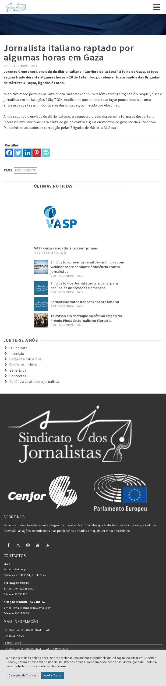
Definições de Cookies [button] (22, 675)
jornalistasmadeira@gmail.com (32, 607)
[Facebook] (9, 153)
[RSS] (47, 544)
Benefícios (17, 370)
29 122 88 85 (22, 613)
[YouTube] (37, 544)
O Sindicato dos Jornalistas (27, 630)
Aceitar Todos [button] (52, 675)
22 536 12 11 (22, 594)
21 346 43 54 (23, 575)
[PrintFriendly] (46, 153)
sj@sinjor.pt (19, 569)
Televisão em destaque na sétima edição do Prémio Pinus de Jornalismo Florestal (86, 318)
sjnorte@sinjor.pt (23, 588)
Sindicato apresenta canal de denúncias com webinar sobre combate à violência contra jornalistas (87, 267)
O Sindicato (18, 347)
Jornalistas (14, 636)
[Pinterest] (36, 153)
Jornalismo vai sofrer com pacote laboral (84, 301)
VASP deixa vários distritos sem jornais (66, 248)
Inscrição (16, 353)
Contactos (17, 375)
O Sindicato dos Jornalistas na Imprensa (37, 648)
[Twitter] (18, 153)
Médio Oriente (25, 170)
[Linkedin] (27, 153)
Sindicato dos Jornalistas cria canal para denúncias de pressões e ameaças (84, 285)
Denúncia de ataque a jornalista (34, 381)
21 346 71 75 (39, 575)
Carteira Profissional (26, 359)
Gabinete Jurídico (23, 364)
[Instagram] (28, 544)
